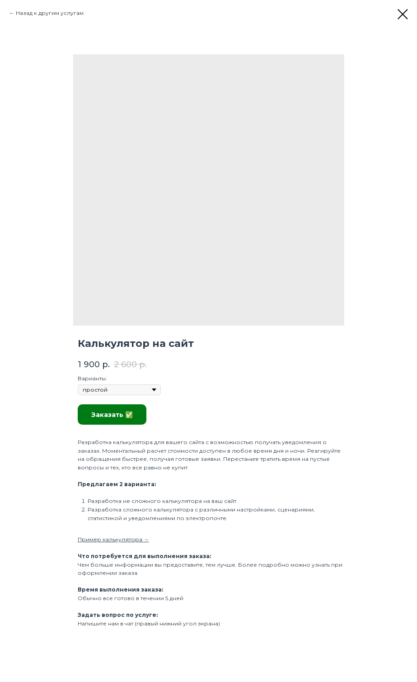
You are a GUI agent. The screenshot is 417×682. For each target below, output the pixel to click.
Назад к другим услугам (50, 12)
